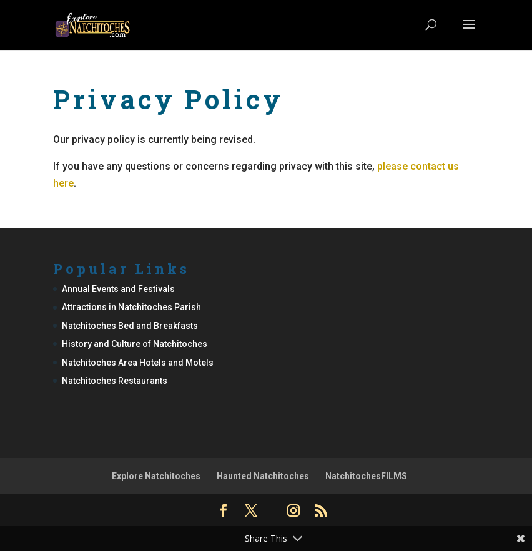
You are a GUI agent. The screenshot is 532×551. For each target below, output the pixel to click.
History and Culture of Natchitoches (134, 344)
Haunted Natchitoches (263, 476)
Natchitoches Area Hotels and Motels (138, 363)
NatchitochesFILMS (366, 476)
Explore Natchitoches (156, 476)
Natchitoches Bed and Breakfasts (130, 326)
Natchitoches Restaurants (114, 381)
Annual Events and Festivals (118, 289)
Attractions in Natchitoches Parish (131, 307)
